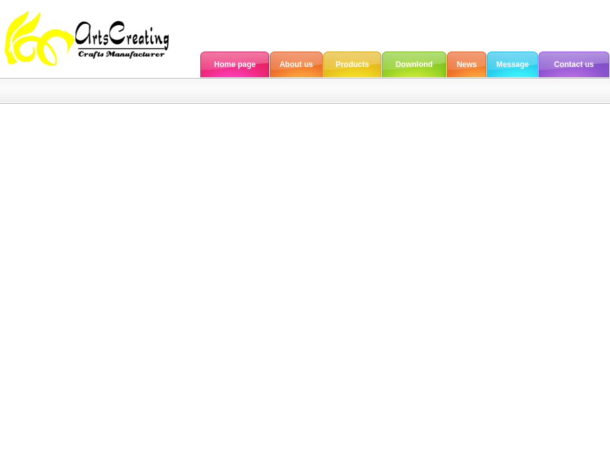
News (467, 64)
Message (512, 64)
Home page (235, 64)
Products (352, 64)
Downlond (414, 64)
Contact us (574, 64)
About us (296, 64)
